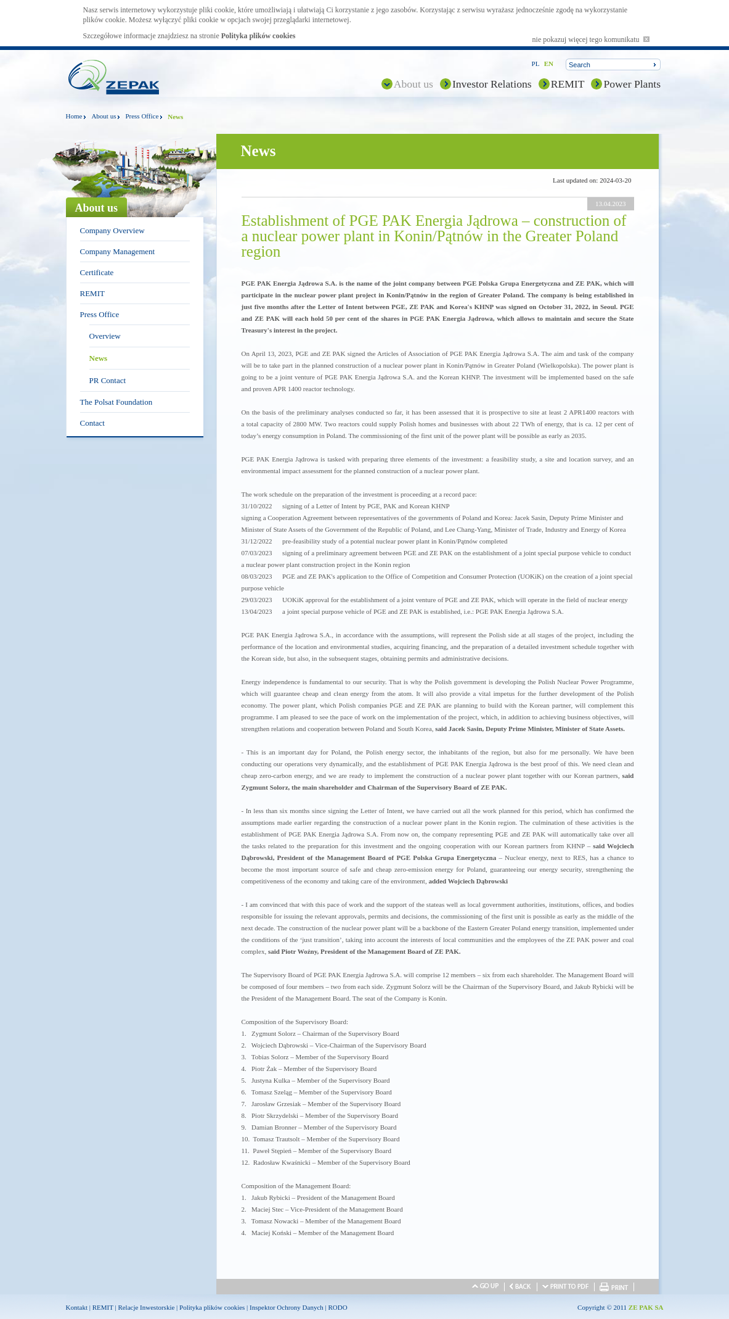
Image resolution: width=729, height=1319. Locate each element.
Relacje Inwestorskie (146, 1307)
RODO (338, 1307)
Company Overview (112, 230)
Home (74, 116)
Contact (92, 423)
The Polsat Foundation (116, 402)
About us (413, 84)
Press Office (141, 116)
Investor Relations (492, 84)
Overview (105, 336)
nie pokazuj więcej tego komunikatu (591, 39)
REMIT (568, 84)
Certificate (97, 272)
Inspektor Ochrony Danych (287, 1307)
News (98, 358)
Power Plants (632, 84)
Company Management (117, 251)
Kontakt (77, 1307)
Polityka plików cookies (258, 35)
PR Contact (107, 380)
